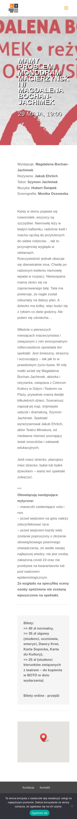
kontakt (45, 787)
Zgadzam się (39, 813)
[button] (44, 737)
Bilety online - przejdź (42, 696)
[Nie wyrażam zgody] (72, 806)
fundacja (28, 787)
